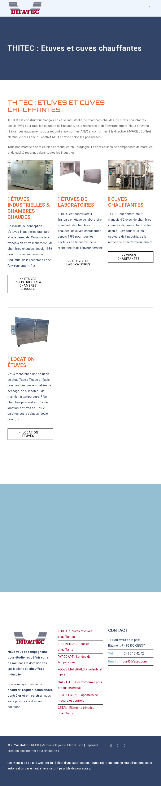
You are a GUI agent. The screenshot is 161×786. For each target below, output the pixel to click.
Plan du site (75, 745)
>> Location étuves (28, 434)
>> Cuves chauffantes (129, 257)
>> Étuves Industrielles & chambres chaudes (28, 284)
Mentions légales (53, 745)
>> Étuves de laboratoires (78, 262)
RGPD (35, 745)
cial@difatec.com (135, 661)
